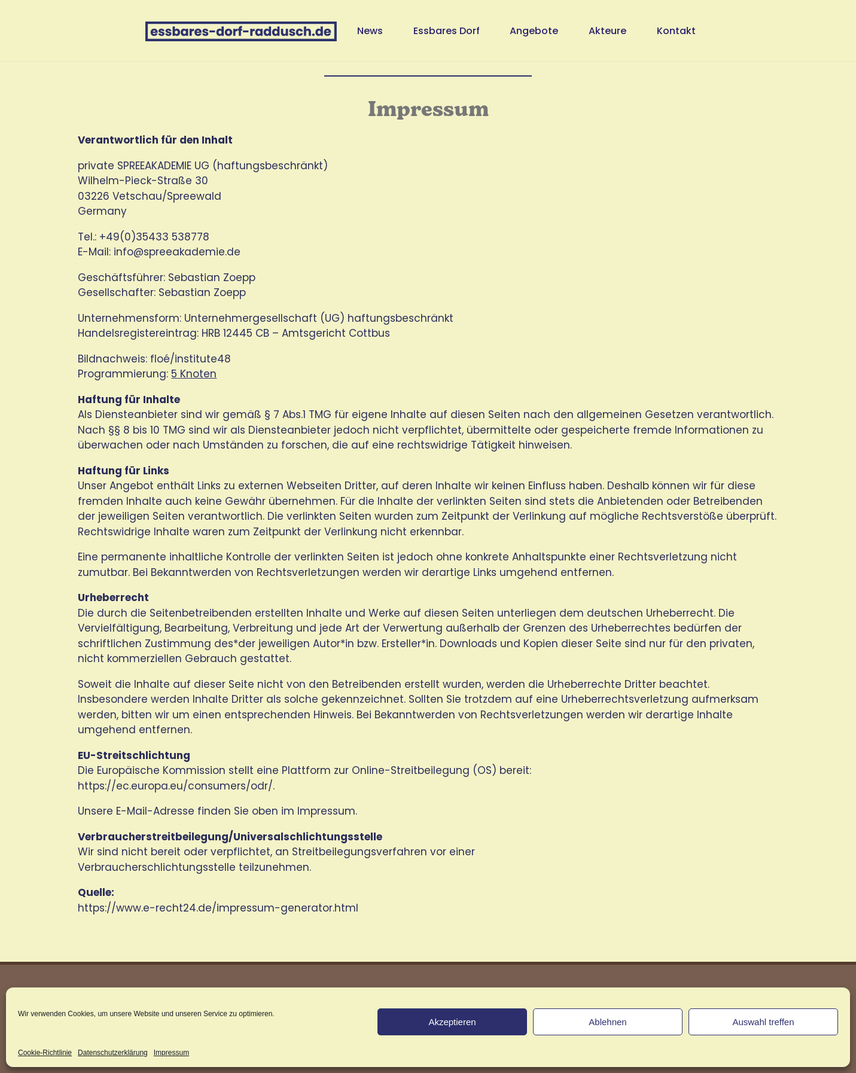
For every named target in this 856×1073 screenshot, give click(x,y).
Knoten (198, 374)
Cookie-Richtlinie (45, 1052)
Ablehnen (607, 1022)
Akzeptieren (452, 1022)
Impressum (171, 1052)
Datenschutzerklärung (113, 1052)
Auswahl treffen (763, 1022)
